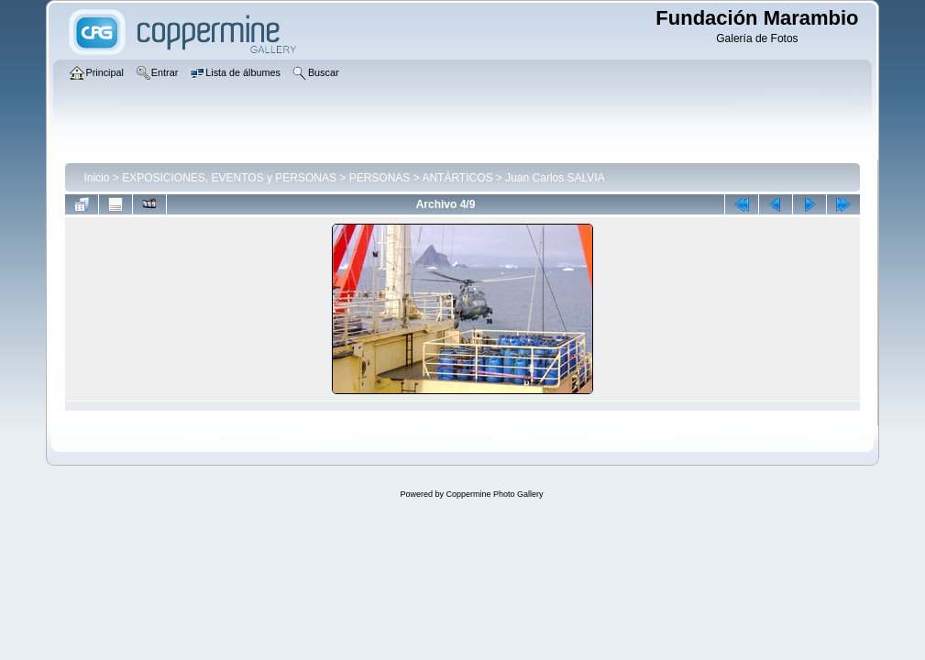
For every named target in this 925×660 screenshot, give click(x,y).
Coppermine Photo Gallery (494, 494)
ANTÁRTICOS (457, 177)
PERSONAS (380, 177)
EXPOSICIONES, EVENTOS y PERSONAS (229, 177)
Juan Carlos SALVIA (555, 177)
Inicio (96, 177)
